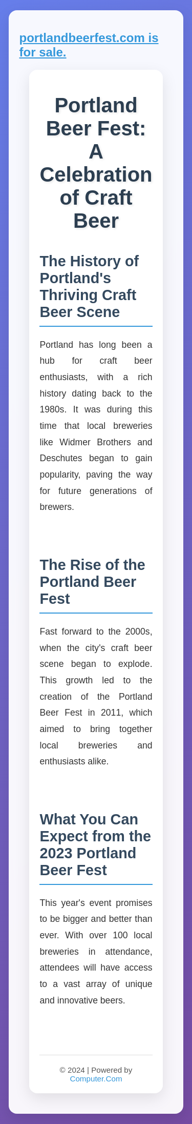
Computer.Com (96, 1078)
